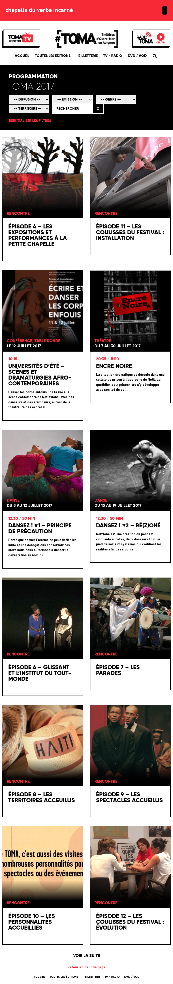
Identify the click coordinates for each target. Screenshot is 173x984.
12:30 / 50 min (21, 519)
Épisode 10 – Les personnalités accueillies (31, 922)
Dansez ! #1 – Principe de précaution (40, 529)
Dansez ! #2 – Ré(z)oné (128, 526)
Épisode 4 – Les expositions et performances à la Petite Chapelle (37, 236)
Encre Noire (114, 367)
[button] (164, 10)
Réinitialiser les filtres (30, 121)
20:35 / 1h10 (107, 360)
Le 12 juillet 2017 (24, 347)
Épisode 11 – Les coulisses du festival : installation (130, 233)
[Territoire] (29, 109)
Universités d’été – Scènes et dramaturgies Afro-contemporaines (39, 375)
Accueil (22, 56)
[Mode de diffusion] (29, 100)
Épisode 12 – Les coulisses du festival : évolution (130, 922)
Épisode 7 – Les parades (118, 671)
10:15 (12, 360)
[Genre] (116, 100)
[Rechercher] (72, 109)
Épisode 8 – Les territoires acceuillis (41, 798)
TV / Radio (112, 56)
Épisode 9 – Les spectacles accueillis (129, 798)
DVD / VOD (137, 56)
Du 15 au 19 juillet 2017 (117, 506)
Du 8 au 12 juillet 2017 (29, 506)
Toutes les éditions (54, 56)
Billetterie (88, 56)
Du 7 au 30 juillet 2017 (117, 347)
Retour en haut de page (86, 968)
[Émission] (72, 100)
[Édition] (63, 87)
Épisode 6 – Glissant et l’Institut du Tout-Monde (39, 674)
